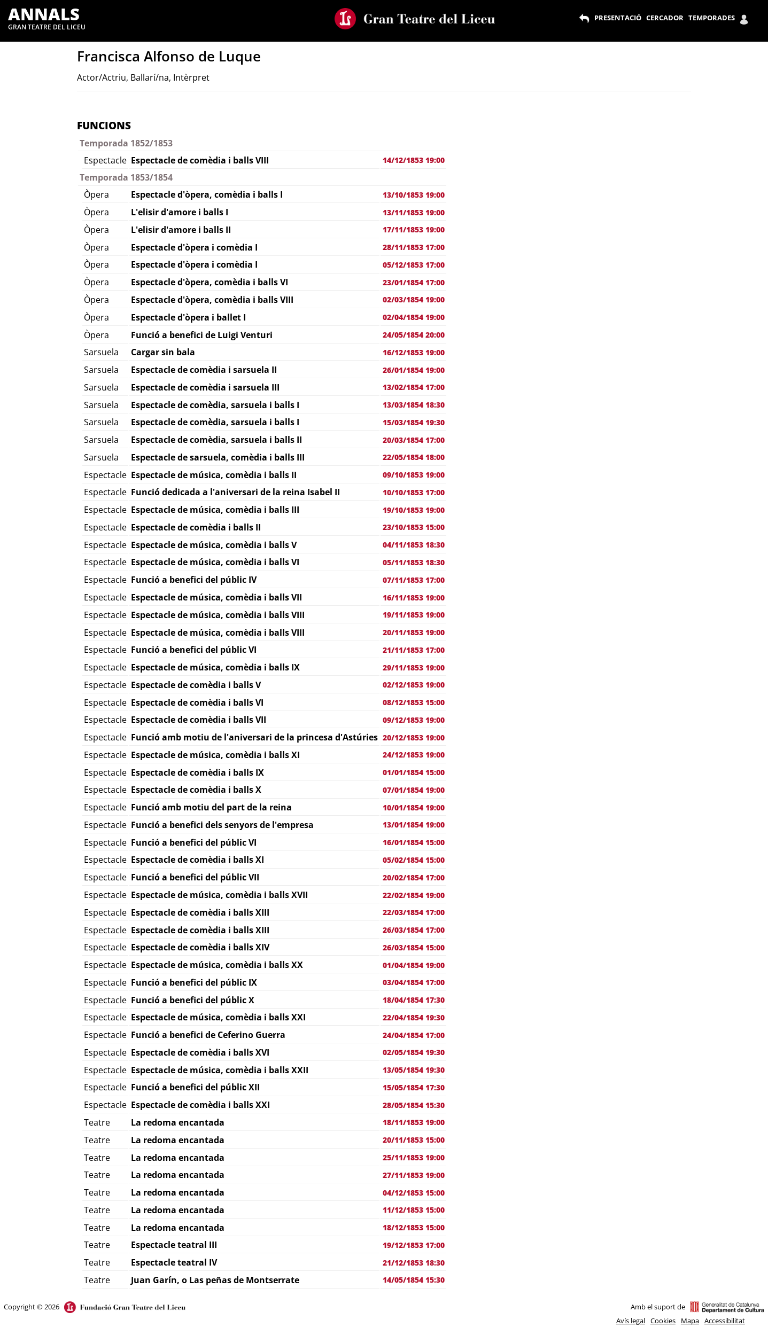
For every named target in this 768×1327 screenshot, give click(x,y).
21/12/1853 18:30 (414, 1263)
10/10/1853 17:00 (414, 492)
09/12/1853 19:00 (414, 720)
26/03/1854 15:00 (414, 947)
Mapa (690, 1320)
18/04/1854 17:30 (414, 1000)
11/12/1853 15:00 (414, 1210)
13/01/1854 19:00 (414, 824)
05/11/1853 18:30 (414, 562)
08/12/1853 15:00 (414, 702)
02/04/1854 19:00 (414, 317)
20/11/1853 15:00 (414, 1140)
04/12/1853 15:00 (414, 1193)
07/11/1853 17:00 (414, 580)
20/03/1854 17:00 (414, 440)
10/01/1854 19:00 (414, 807)
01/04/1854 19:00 (414, 965)
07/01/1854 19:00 (414, 790)
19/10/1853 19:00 (414, 510)
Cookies (663, 1320)
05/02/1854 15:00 (414, 860)
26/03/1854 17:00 (414, 930)
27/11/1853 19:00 (414, 1175)
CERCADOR (665, 17)
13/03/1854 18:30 (414, 405)
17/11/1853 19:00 (414, 229)
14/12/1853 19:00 (414, 160)
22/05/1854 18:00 (414, 457)
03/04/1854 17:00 (414, 982)
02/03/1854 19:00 (414, 299)
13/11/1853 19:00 (414, 212)
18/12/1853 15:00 (414, 1227)
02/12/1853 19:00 (414, 685)
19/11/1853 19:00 (414, 615)
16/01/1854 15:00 (414, 842)
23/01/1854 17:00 (414, 282)
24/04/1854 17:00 (414, 1035)
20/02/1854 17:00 (414, 877)
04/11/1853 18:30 (414, 545)
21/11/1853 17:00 (414, 650)
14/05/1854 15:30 (414, 1280)
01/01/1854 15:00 (414, 772)
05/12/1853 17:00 (414, 265)
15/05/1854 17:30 (414, 1087)
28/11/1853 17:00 (414, 247)
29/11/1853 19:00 (414, 667)
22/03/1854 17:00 (414, 912)
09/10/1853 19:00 (414, 475)
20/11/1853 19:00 (414, 632)
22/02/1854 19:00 (414, 895)
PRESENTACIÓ (617, 17)
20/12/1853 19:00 (414, 737)
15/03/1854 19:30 (414, 422)
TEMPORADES (711, 17)
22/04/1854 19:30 (414, 1017)
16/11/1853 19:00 (414, 597)
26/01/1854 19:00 (414, 370)
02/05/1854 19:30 (414, 1052)
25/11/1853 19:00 (414, 1157)
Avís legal (630, 1320)
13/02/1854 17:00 (414, 387)
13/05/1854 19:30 (414, 1070)
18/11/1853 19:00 (414, 1122)
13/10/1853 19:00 (414, 195)
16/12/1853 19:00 (414, 352)
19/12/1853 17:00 (414, 1245)
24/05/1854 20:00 (414, 335)
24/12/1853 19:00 (414, 755)
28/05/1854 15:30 (414, 1105)
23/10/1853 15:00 (414, 527)
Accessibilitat (724, 1320)
